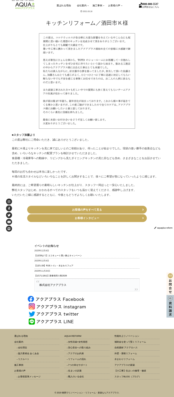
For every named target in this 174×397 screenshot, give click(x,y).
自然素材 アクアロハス (126, 347)
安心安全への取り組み (79, 347)
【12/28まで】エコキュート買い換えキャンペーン (58, 255)
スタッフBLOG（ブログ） (127, 376)
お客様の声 (20, 370)
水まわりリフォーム (124, 359)
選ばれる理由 (21, 336)
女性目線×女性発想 (77, 342)
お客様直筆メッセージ (29, 376)
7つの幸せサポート (77, 365)
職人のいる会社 (76, 376)
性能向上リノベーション (126, 336)
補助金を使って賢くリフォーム (130, 342)
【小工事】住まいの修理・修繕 (130, 370)
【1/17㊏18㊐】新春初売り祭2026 (50, 275)
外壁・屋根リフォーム (125, 353)
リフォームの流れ (77, 359)
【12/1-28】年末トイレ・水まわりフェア (53, 265)
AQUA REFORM (72, 336)
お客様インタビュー (87, 218)
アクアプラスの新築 (124, 365)
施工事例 (18, 365)
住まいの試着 (75, 370)
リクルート (23, 359)
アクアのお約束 (76, 353)
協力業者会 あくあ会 (28, 353)
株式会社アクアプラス (52, 284)
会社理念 (22, 347)
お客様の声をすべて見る (87, 209)
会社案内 (18, 342)
